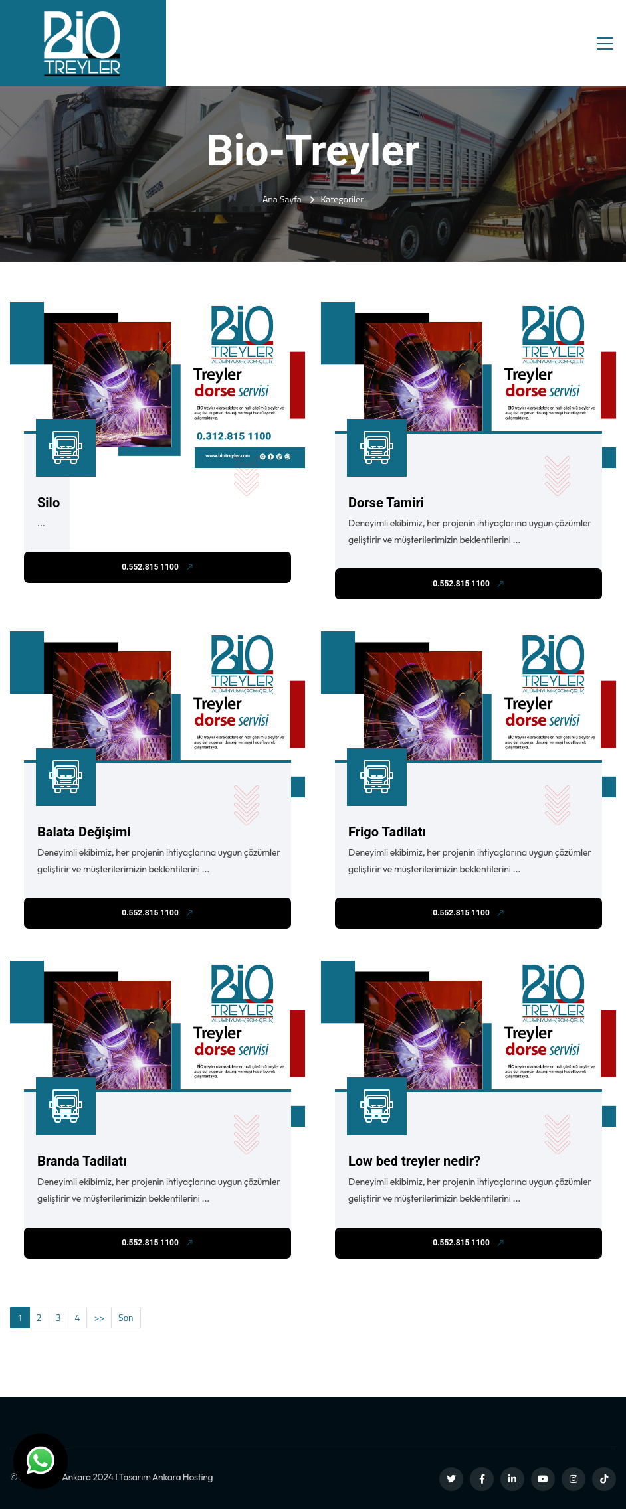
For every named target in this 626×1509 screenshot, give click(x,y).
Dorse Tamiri (386, 503)
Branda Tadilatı (82, 1161)
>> (99, 1317)
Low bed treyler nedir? (414, 1161)
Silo (48, 503)
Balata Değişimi (84, 832)
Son (126, 1317)
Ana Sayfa (282, 199)
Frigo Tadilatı (387, 832)
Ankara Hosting (182, 1477)
